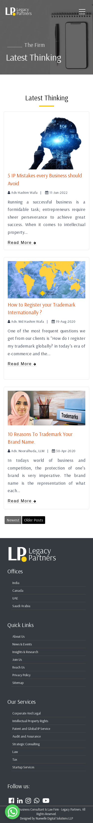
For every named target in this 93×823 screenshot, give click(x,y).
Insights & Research (25, 652)
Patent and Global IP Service (31, 728)
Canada (17, 590)
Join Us (17, 659)
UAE (15, 598)
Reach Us (18, 667)
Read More (22, 242)
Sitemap (18, 682)
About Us (18, 636)
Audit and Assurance (26, 736)
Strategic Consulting (26, 744)
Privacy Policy (21, 675)
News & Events (22, 644)
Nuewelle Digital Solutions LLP (54, 818)
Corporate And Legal (26, 713)
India (15, 583)
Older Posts (33, 519)
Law (15, 751)
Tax (14, 759)
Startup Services (23, 767)
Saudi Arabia (21, 606)
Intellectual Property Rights (30, 721)
